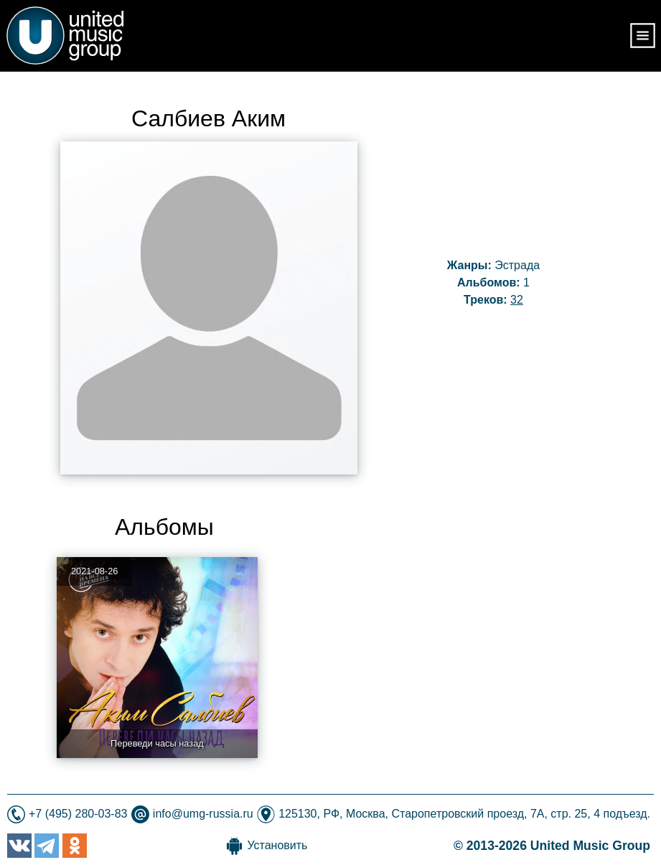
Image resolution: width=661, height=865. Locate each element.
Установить (277, 845)
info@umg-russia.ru (203, 814)
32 (516, 300)
